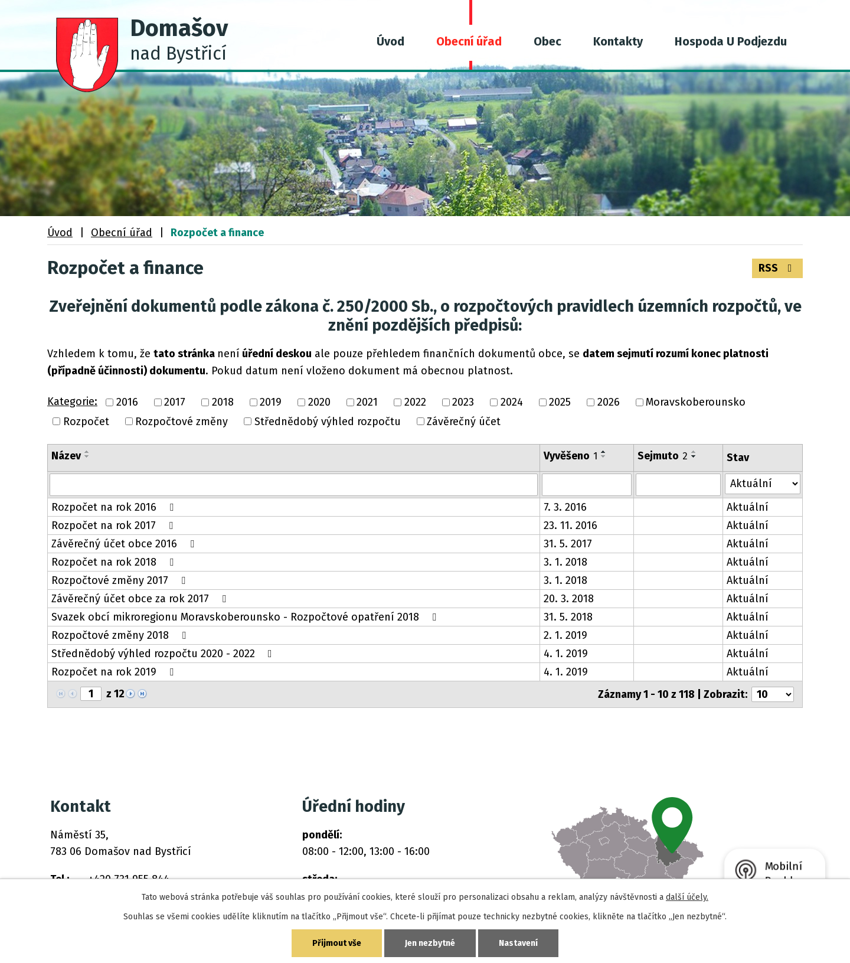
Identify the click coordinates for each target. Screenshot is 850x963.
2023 (463, 402)
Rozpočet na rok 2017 (114, 525)
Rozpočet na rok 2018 (114, 562)
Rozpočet (86, 421)
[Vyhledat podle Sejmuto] (678, 485)
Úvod (390, 41)
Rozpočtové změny (181, 421)
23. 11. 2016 (570, 525)
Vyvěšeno (570, 455)
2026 (608, 402)
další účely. (687, 897)
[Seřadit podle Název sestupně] (87, 456)
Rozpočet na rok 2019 (114, 671)
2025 (560, 402)
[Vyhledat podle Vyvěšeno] (587, 485)
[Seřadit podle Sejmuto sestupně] (694, 456)
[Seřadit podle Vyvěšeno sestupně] (603, 456)
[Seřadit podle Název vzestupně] (87, 451)
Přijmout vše (336, 943)
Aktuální (748, 507)
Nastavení (518, 943)
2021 (367, 402)
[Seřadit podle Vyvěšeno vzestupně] (603, 451)
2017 (174, 402)
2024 (512, 402)
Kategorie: (72, 401)
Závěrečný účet (464, 421)
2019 (271, 402)
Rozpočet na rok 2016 (114, 507)
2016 (127, 402)
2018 (223, 402)
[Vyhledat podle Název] (294, 485)
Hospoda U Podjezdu (731, 41)
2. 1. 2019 (565, 635)
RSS (778, 268)
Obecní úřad (469, 41)
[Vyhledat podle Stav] (762, 484)
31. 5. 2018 (568, 617)
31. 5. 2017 (568, 543)
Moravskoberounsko (696, 402)
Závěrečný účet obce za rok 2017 (141, 598)
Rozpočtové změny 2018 (121, 635)
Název (66, 455)
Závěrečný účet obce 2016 (125, 543)
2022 (415, 402)
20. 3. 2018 (569, 598)
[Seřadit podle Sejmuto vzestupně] (694, 451)
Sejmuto (663, 455)
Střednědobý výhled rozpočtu (327, 421)
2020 (319, 402)
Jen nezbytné (430, 943)
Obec (547, 41)
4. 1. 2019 (566, 653)
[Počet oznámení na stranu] (772, 694)
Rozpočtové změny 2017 (120, 580)
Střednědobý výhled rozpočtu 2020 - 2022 (164, 653)
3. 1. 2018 (565, 562)
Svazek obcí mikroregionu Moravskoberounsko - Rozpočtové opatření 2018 (246, 617)
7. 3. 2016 (565, 507)
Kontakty (618, 41)
